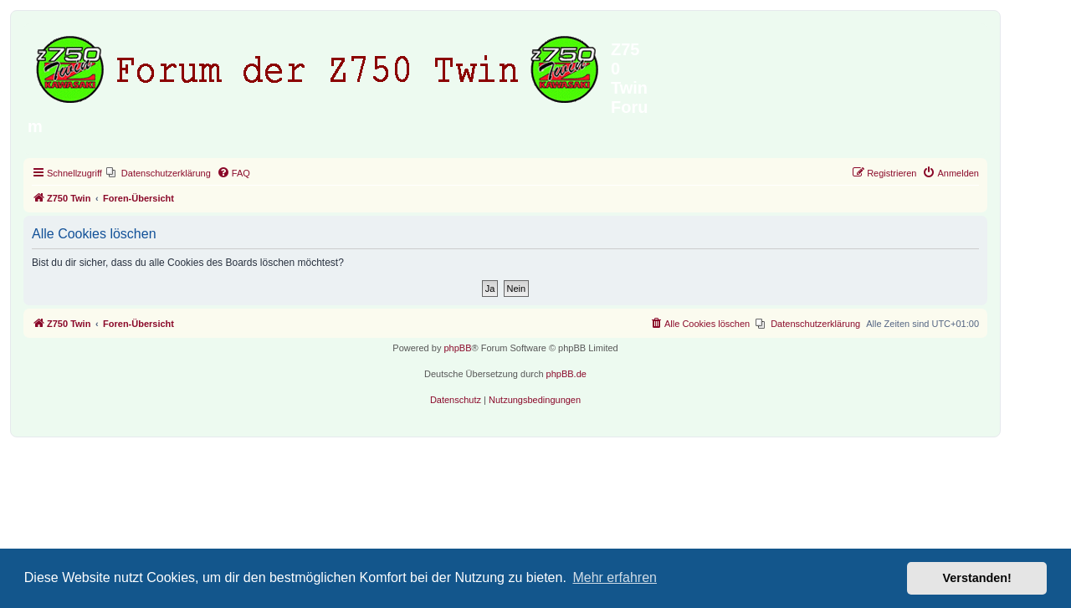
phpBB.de (566, 374)
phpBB (457, 348)
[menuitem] (158, 173)
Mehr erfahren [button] (614, 577)
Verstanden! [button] (977, 578)
